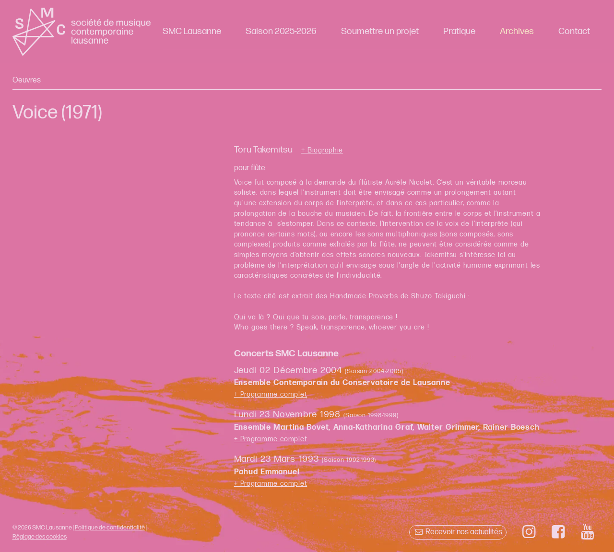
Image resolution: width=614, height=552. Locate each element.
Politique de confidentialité (110, 527)
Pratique (459, 31)
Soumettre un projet (380, 31)
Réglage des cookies (39, 536)
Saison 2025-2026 (281, 31)
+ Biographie (322, 150)
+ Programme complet (270, 394)
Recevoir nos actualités (457, 532)
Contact (574, 31)
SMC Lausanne (192, 31)
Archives (517, 31)
